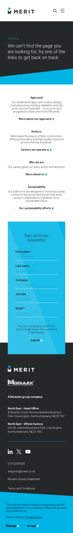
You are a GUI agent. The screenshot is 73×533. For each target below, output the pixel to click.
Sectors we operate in (35, 149)
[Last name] (36, 272)
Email (20, 308)
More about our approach (35, 119)
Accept (31, 525)
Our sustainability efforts (35, 208)
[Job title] (36, 300)
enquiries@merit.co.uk (21, 471)
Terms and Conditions (21, 488)
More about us (35, 174)
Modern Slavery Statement (24, 479)
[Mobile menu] (62, 10)
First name (23, 251)
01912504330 (16, 463)
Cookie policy (34, 517)
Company (22, 280)
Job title (21, 294)
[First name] (36, 257)
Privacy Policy (39, 329)
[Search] (55, 10)
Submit (35, 340)
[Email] (36, 314)
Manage (11, 525)
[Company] (36, 286)
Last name (22, 265)
